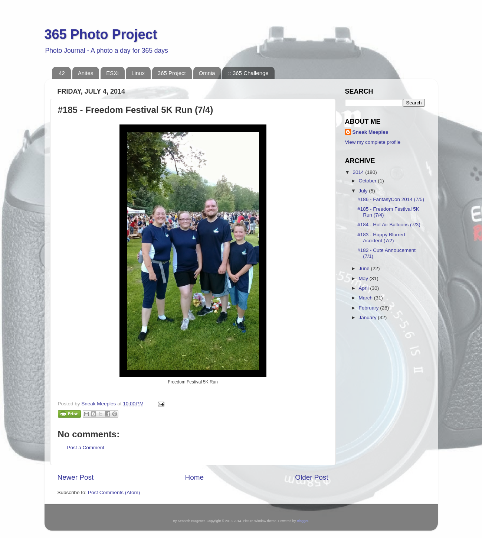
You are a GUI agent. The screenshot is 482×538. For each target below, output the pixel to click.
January (368, 317)
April (364, 288)
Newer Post (76, 477)
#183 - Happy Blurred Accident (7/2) (381, 237)
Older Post (311, 477)
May (364, 278)
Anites (86, 73)
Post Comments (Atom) (114, 492)
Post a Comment (86, 447)
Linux (138, 73)
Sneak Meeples (370, 132)
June (365, 268)
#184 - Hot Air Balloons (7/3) (388, 224)
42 (62, 73)
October (368, 181)
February (369, 308)
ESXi (112, 73)
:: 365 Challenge (248, 73)
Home (194, 477)
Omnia (207, 73)
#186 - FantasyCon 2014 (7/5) (390, 199)
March (366, 298)
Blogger (302, 521)
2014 (359, 172)
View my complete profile (373, 142)
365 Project (172, 73)
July (364, 191)
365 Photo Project (101, 34)
